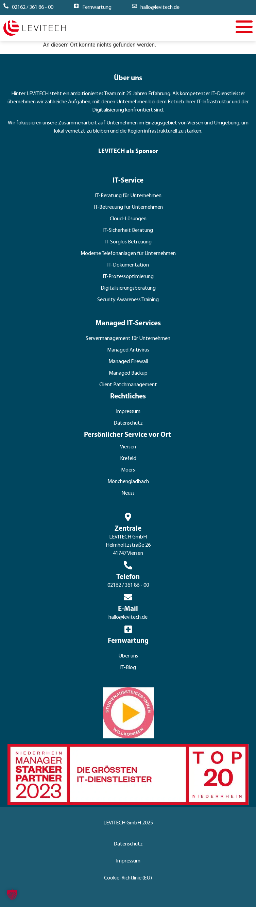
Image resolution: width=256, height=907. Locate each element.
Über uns (128, 656)
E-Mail (128, 609)
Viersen (128, 447)
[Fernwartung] (76, 5)
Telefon (128, 577)
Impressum (128, 411)
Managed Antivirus (128, 350)
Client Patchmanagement (128, 385)
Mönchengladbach (128, 481)
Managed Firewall (128, 361)
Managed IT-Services (128, 323)
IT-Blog (128, 667)
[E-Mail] (128, 597)
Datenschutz (128, 423)
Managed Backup (128, 373)
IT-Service (128, 180)
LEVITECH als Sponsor (128, 151)
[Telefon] (128, 565)
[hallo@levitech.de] (134, 5)
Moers (128, 470)
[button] (12, 895)
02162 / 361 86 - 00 (32, 7)
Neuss (128, 493)
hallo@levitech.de (160, 7)
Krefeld (128, 458)
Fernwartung (97, 7)
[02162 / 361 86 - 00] (5, 5)
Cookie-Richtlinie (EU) (128, 878)
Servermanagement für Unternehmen (128, 338)
